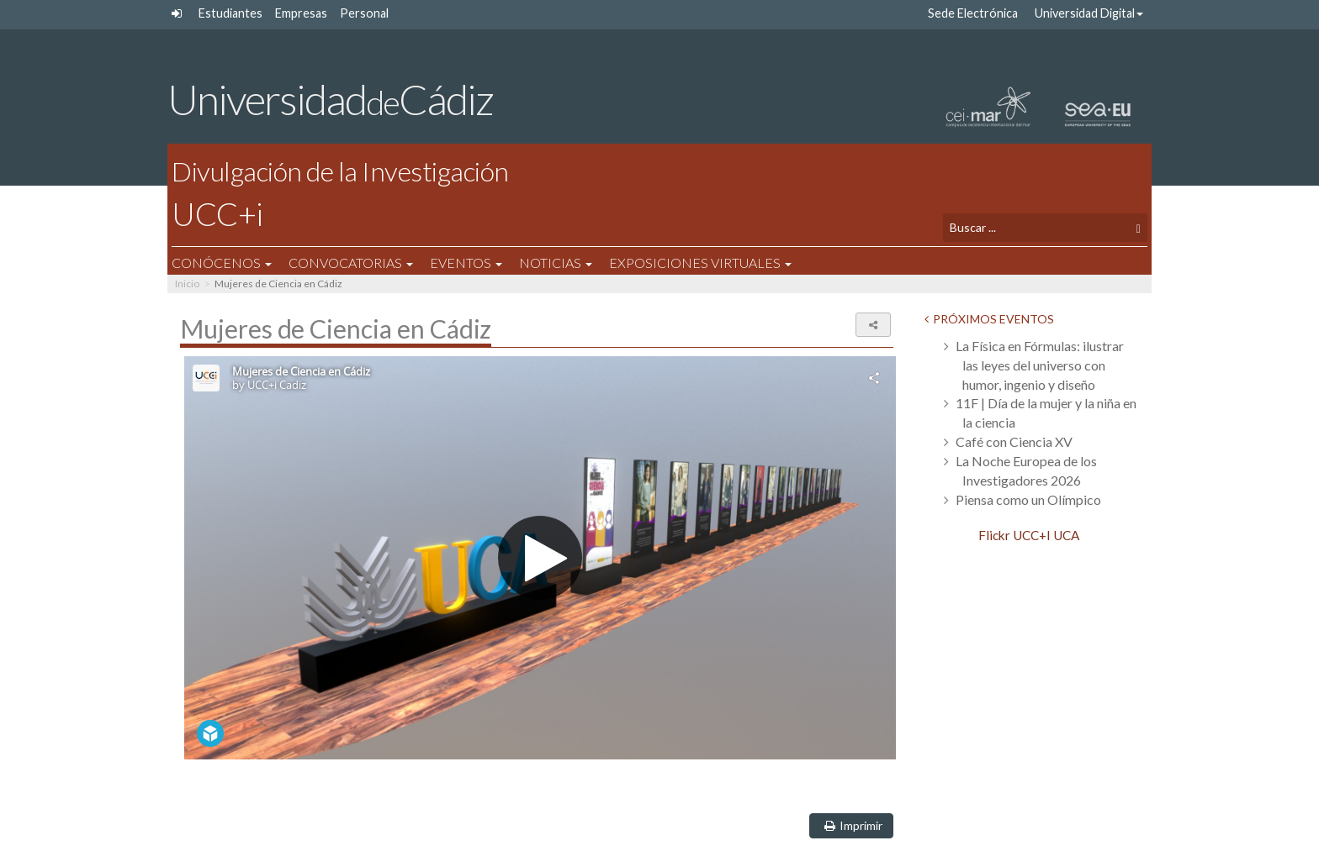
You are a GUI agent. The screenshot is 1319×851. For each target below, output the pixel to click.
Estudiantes (230, 13)
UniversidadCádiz (330, 99)
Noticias (564, 263)
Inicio (187, 283)
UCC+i (553, 192)
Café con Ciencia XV (1014, 441)
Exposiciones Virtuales (708, 263)
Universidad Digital (1089, 13)
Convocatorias (359, 263)
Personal (364, 13)
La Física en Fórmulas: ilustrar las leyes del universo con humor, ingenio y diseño (1040, 365)
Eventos (474, 263)
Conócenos (230, 263)
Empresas (301, 13)
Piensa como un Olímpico (1028, 499)
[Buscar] (1130, 227)
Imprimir (851, 825)
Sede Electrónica (973, 13)
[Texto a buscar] (1030, 227)
